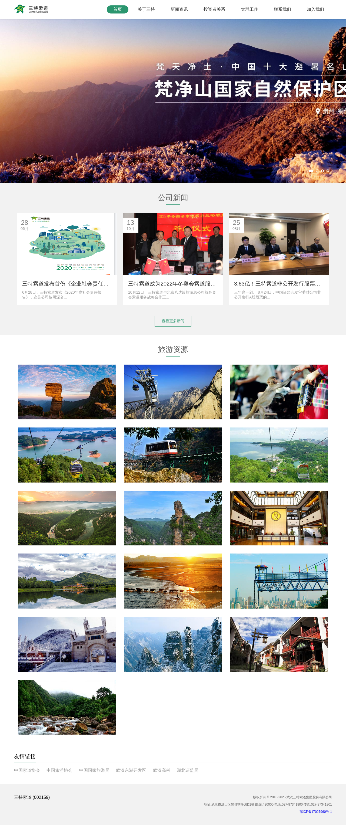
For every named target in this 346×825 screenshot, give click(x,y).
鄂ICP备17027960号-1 (316, 812)
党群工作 (249, 9)
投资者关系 (214, 9)
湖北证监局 (187, 770)
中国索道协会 (27, 770)
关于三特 (146, 9)
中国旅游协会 (59, 770)
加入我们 (315, 9)
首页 (117, 9)
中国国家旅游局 (94, 770)
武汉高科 (161, 770)
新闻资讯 (179, 9)
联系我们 (282, 9)
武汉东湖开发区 (131, 770)
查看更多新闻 (173, 321)
